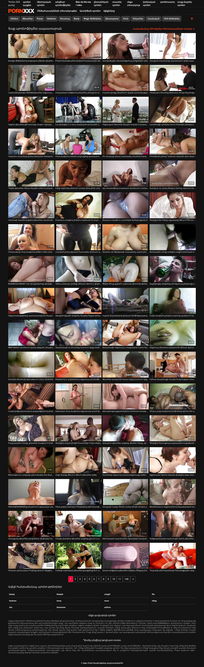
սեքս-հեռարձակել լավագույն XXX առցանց (21, 11)
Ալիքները (109, 11)
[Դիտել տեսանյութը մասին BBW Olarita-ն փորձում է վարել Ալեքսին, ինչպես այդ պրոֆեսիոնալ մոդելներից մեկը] (31, 333)
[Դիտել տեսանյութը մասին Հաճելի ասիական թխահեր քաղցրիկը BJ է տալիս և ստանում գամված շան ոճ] (78, 556)
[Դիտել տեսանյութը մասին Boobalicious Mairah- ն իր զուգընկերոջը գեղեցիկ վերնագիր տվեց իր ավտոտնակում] (31, 269)
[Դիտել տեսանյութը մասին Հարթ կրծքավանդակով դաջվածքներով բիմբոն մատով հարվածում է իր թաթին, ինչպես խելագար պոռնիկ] (31, 396)
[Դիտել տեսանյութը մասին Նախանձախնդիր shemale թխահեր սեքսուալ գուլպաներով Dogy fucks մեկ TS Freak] (31, 78)
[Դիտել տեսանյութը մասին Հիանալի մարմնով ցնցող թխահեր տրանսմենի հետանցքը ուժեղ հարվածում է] (31, 205)
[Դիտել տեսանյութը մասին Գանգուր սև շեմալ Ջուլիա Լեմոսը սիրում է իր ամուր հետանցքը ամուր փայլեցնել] (173, 173)
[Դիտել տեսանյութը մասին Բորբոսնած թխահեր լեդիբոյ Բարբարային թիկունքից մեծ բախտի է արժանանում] (78, 46)
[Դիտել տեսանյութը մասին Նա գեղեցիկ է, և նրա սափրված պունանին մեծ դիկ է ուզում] (78, 110)
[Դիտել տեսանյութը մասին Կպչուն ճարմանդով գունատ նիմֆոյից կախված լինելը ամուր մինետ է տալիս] (125, 301)
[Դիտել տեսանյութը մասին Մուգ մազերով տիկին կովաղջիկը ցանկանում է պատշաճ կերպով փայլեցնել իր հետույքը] (78, 142)
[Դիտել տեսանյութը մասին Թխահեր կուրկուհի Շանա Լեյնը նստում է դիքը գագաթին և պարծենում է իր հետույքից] (125, 365)
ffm (153, 594)
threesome (61, 607)
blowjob (60, 594)
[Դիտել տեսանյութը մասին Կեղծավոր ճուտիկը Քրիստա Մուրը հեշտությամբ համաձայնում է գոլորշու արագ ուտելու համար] (173, 78)
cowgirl (107, 594)
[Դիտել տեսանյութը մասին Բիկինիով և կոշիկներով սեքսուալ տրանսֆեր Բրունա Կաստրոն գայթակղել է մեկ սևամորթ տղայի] (78, 365)
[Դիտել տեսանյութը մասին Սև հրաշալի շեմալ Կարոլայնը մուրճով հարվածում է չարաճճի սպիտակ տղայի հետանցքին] (125, 142)
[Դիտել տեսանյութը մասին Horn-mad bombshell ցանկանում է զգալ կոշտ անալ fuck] (31, 492)
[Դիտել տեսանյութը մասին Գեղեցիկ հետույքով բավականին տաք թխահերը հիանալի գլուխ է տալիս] (173, 428)
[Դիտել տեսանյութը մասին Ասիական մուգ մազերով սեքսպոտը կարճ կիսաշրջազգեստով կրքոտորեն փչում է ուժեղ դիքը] (78, 396)
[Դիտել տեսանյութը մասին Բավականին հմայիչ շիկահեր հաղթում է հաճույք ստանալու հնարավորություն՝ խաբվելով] (31, 428)
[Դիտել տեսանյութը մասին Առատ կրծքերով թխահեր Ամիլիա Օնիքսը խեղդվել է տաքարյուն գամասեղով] (125, 556)
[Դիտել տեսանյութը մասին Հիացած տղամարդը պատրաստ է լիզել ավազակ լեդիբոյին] (173, 46)
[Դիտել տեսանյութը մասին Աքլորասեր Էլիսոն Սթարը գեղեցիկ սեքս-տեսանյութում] (173, 460)
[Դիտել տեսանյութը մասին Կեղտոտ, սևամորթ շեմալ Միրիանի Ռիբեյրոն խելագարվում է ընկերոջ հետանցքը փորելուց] (31, 142)
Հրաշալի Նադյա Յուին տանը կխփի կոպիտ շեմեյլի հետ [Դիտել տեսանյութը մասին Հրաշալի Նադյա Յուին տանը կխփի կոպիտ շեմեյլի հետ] (125, 507)
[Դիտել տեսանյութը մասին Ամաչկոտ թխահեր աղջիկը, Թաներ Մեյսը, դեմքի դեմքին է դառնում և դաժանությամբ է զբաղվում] (125, 428)
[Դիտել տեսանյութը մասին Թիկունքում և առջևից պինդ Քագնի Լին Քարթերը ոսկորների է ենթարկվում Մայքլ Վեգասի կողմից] (31, 460)
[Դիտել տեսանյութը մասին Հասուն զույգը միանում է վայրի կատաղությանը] (125, 78)
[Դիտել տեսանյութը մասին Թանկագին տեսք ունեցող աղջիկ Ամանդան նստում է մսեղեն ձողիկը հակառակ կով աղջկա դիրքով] (173, 237)
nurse (106, 601)
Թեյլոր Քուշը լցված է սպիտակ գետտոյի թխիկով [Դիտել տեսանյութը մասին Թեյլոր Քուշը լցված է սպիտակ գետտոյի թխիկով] (125, 284)
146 (126, 579)
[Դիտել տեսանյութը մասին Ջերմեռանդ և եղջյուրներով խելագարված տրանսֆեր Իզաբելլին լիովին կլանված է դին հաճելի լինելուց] (173, 492)
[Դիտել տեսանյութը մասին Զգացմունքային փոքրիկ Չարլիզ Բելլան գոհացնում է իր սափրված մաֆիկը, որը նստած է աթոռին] (78, 301)
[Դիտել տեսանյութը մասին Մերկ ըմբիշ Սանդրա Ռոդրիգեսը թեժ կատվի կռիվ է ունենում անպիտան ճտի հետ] (78, 492)
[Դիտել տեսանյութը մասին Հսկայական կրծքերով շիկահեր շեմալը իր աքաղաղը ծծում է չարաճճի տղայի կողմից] (78, 78)
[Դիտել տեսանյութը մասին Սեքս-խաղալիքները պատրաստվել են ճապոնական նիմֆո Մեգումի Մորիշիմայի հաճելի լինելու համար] (31, 301)
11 (119, 579)
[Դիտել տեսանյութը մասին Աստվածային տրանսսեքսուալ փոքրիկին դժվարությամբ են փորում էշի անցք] (125, 46)
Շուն (125, 18)
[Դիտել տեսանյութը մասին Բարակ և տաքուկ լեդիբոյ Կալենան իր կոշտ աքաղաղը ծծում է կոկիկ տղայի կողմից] (78, 205)
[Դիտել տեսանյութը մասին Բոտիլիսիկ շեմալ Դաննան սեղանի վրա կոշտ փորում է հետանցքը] (173, 142)
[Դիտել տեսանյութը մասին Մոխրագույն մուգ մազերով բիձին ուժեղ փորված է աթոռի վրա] (31, 237)
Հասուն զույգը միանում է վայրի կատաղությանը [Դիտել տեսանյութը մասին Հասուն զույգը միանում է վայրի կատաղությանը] (125, 93)
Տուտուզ (65, 18)
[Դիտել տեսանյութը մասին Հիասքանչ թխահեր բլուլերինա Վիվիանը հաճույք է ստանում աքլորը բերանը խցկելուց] (31, 524)
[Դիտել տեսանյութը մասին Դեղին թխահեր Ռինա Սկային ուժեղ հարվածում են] (31, 173)
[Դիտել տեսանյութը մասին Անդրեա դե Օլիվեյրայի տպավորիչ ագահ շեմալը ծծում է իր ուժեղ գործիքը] (125, 237)
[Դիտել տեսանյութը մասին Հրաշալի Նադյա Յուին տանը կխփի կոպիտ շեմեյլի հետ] (125, 492)
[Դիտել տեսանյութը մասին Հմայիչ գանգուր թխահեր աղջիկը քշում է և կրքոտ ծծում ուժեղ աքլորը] (78, 524)
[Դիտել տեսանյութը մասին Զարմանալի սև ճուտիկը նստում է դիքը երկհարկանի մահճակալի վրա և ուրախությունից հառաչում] (78, 333)
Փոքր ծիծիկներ (92, 18)
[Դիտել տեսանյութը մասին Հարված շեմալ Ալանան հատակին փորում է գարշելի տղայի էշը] (78, 237)
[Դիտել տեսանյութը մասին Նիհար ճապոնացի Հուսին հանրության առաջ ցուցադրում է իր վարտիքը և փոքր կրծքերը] (173, 365)
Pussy (40, 18)
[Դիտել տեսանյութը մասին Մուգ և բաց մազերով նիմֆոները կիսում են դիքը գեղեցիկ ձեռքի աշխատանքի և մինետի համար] (173, 396)
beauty (12, 594)
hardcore (12, 601)
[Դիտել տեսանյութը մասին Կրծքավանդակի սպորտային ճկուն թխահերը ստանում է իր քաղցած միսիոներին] (173, 524)
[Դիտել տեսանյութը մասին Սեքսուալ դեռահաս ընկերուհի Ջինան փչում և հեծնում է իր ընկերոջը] (173, 333)
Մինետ (14, 18)
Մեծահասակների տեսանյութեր (57, 11)
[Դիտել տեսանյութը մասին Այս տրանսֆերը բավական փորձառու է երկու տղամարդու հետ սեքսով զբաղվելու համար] (125, 173)
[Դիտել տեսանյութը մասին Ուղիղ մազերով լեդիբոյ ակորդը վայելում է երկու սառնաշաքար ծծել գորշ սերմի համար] (173, 301)
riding (154, 601)
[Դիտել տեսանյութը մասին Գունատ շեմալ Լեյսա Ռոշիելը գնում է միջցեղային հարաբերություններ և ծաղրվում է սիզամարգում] (31, 556)
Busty (76, 18)
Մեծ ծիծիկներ (172, 18)
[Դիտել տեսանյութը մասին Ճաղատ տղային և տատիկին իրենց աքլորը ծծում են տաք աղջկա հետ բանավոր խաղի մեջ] (125, 205)
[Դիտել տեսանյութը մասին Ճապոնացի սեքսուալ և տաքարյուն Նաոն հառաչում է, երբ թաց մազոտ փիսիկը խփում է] (125, 333)
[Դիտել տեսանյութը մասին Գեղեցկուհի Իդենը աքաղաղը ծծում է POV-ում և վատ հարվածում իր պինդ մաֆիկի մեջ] (173, 205)
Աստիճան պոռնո (90, 11)
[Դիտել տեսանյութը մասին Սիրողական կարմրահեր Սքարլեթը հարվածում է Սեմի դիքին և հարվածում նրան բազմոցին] (125, 524)
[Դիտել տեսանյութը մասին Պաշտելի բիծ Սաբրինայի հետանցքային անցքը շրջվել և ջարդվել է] (173, 556)
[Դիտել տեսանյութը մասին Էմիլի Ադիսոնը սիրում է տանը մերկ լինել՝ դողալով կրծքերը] (78, 173)
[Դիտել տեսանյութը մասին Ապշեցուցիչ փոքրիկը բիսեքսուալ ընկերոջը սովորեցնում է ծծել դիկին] (173, 269)
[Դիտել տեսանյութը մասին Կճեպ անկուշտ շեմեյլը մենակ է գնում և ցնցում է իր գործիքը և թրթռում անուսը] (78, 269)
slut (10, 607)
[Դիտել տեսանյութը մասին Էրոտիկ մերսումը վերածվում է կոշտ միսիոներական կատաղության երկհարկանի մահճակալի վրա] (31, 365)
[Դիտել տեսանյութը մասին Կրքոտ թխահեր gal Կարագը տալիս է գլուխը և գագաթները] (31, 110)
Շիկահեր (138, 18)
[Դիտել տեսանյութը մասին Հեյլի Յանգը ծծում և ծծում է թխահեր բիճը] (78, 460)
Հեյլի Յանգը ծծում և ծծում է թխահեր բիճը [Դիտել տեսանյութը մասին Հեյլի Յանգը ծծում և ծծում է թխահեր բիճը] (76, 475)
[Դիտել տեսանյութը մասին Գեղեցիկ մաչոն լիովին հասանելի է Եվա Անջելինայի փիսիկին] (78, 428)
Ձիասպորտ (112, 18)
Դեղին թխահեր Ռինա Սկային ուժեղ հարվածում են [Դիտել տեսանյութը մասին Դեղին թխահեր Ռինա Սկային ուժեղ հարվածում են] (31, 188)
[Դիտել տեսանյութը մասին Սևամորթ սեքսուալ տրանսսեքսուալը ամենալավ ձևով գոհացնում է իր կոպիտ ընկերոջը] (125, 460)
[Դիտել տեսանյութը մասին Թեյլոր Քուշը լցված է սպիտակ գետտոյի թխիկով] (125, 269)
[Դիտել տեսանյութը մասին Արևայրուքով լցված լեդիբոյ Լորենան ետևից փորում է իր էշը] (125, 396)
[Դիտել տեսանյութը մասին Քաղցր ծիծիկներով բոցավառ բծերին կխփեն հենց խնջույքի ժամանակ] (31, 46)
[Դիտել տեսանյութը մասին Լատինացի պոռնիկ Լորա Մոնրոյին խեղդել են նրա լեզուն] (173, 110)
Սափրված (153, 18)
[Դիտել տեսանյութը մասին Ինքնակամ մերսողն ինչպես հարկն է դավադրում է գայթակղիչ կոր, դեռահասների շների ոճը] (125, 110)
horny (59, 601)
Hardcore (51, 18)
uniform (107, 607)
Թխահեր (27, 18)
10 (113, 579)
